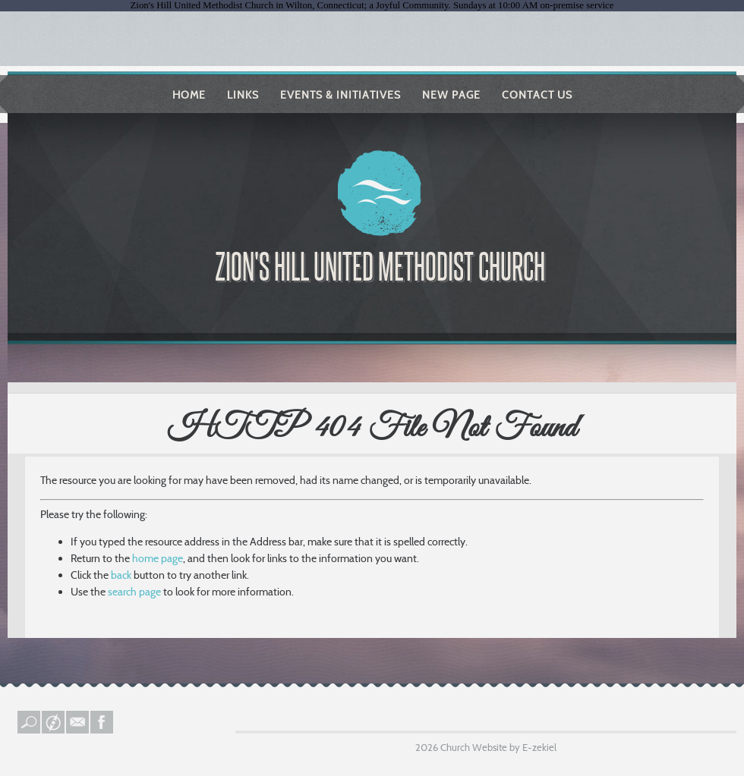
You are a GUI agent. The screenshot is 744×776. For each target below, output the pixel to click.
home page (157, 558)
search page (134, 591)
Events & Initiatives (340, 95)
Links (243, 95)
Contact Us (537, 95)
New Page (451, 95)
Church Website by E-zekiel (498, 747)
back (121, 575)
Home (189, 95)
